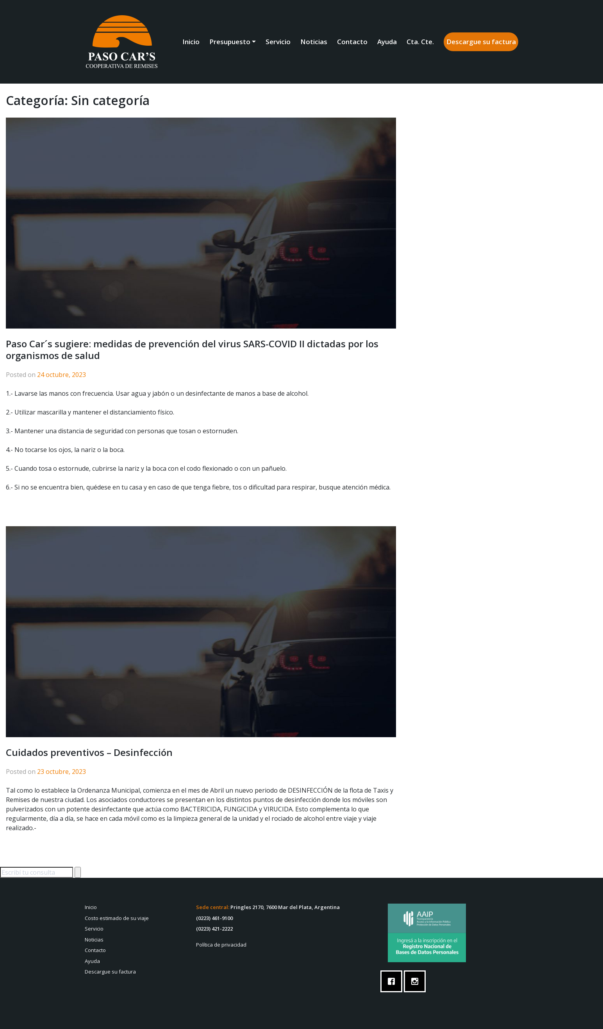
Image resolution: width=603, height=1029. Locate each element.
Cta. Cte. (420, 41)
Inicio (191, 41)
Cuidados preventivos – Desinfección (89, 752)
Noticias (313, 41)
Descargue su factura (481, 41)
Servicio (278, 41)
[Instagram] (416, 981)
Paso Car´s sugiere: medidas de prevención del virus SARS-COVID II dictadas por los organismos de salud (192, 349)
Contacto (352, 41)
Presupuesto (229, 41)
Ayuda (387, 41)
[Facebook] (393, 981)
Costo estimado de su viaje (117, 918)
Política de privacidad (221, 944)
